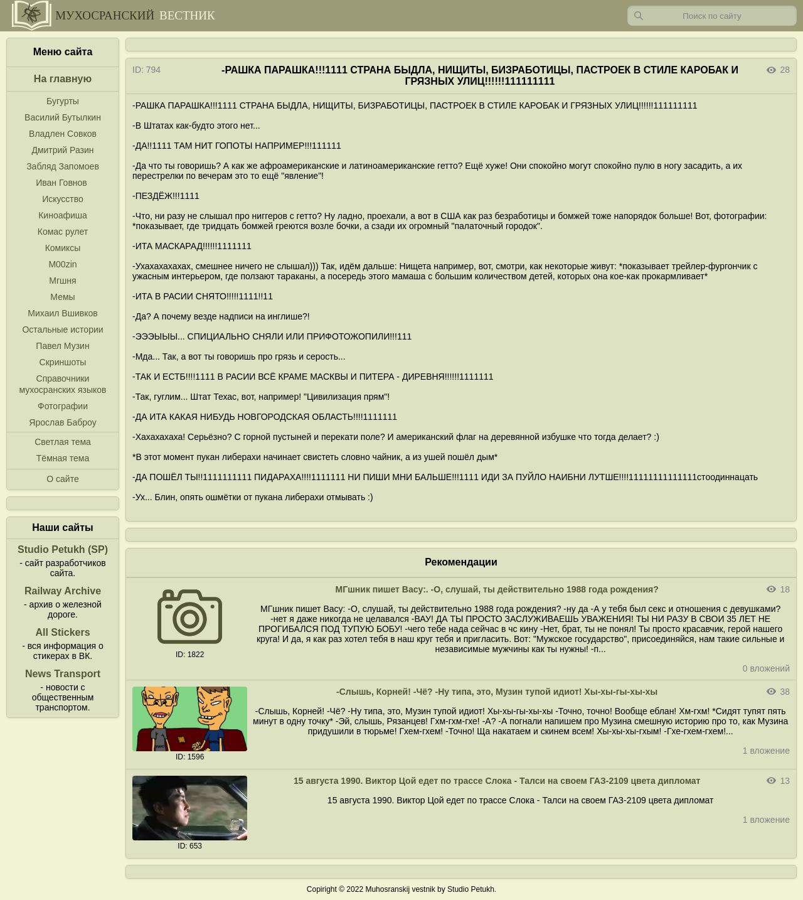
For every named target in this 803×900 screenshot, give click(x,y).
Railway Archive (62, 591)
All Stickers (62, 632)
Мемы (62, 297)
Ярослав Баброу (62, 422)
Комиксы (63, 248)
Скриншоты (63, 362)
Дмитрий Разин (62, 150)
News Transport (62, 673)
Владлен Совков (63, 134)
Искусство (62, 199)
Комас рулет (63, 232)
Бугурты (62, 101)
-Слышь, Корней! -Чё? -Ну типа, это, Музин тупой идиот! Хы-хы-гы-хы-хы (496, 692)
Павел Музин (62, 346)
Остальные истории (62, 329)
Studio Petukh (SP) (63, 549)
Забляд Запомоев (62, 166)
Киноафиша (62, 215)
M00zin (62, 264)
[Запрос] (712, 16)
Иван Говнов (61, 183)
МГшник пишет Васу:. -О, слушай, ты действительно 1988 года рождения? (497, 589)
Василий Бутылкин (62, 117)
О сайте (62, 479)
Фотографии (63, 406)
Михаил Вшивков (62, 313)
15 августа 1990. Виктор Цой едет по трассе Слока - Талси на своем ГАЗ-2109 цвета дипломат (497, 781)
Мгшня (62, 281)
